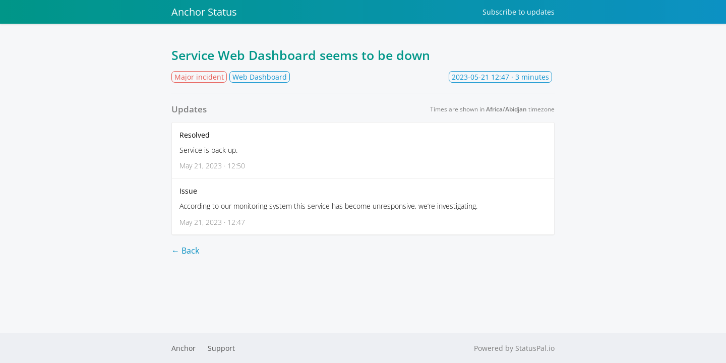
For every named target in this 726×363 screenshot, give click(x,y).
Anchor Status (204, 12)
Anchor (183, 348)
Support (221, 348)
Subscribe (518, 12)
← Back (185, 250)
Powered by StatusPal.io (514, 348)
